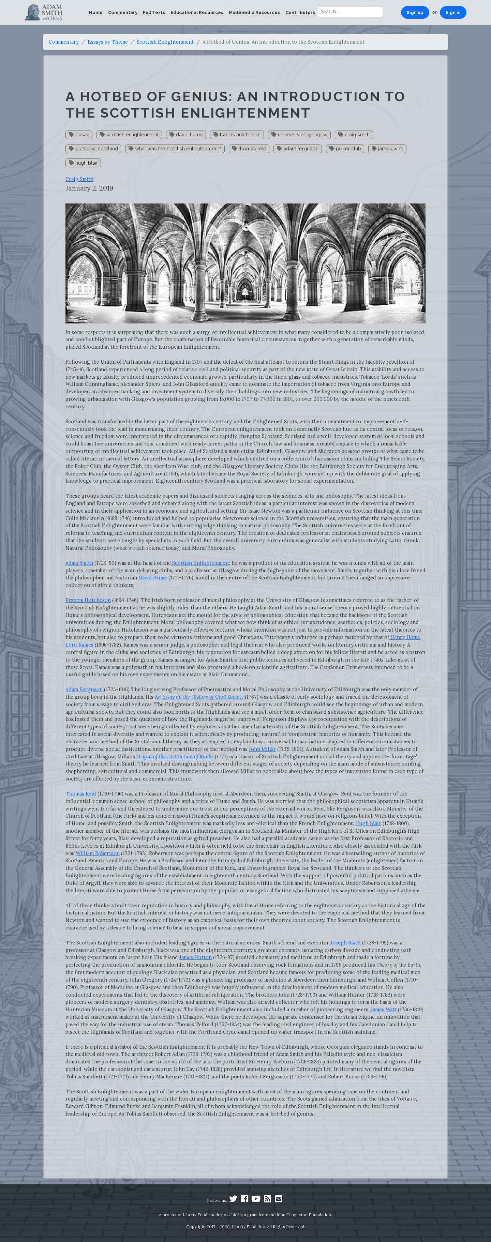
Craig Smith (79, 179)
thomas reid (249, 148)
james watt (387, 148)
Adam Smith (79, 563)
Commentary (122, 12)
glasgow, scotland (93, 148)
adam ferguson (297, 148)
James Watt (383, 1009)
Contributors (300, 12)
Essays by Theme (108, 42)
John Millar (262, 749)
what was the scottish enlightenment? (175, 148)
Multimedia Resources (254, 12)
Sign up (415, 12)
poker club (345, 148)
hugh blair (83, 163)
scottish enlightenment (129, 134)
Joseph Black (345, 942)
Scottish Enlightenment (165, 42)
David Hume (152, 577)
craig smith (354, 134)
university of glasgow (299, 134)
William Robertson (98, 853)
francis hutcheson (237, 134)
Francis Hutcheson (88, 600)
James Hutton (195, 957)
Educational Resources (196, 12)
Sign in (453, 12)
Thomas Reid (80, 793)
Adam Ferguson (84, 689)
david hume (186, 134)
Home (96, 12)
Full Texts (154, 12)
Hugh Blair (368, 823)
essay (79, 134)
